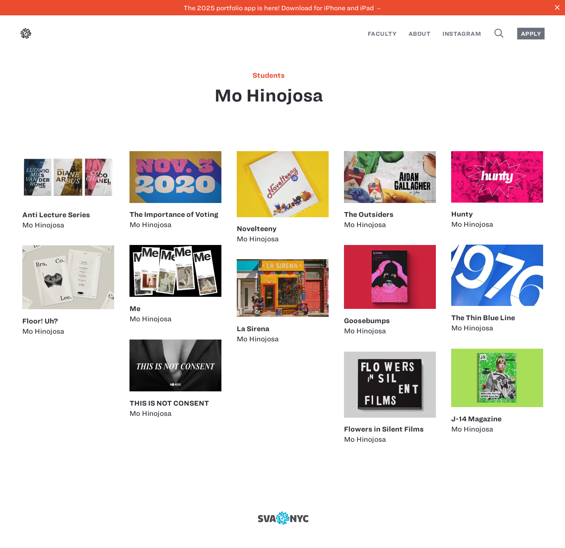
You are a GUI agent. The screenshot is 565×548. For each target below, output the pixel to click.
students (268, 75)
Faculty (382, 34)
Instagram (461, 34)
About (419, 34)
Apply (531, 34)
